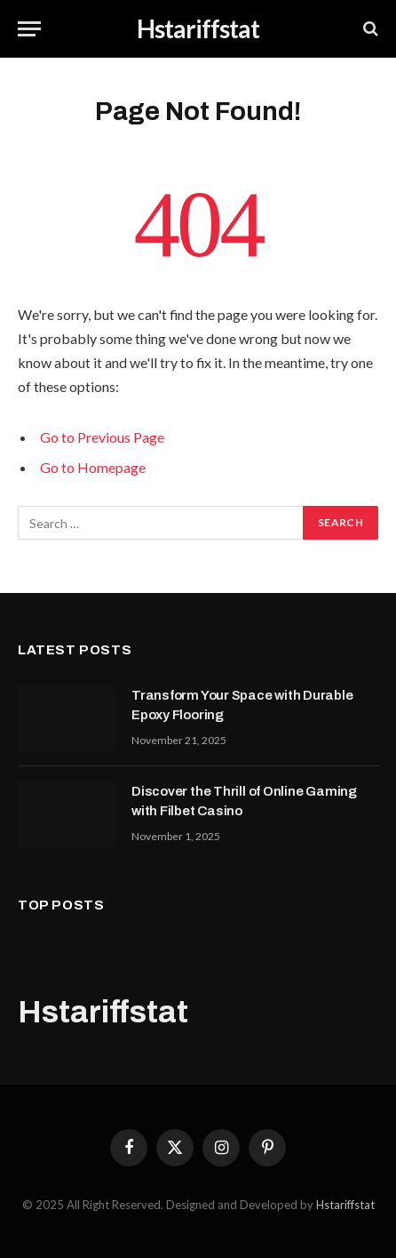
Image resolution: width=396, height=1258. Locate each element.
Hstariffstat (345, 1205)
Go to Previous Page (102, 437)
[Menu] (29, 29)
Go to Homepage (93, 467)
